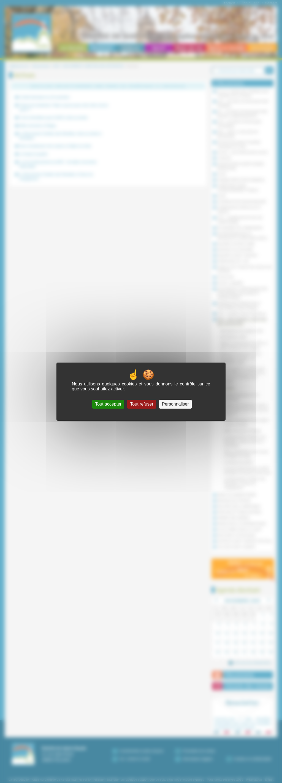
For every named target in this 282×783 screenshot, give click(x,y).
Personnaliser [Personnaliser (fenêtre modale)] (175, 404)
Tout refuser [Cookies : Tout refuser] (141, 404)
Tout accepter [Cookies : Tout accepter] (108, 404)
